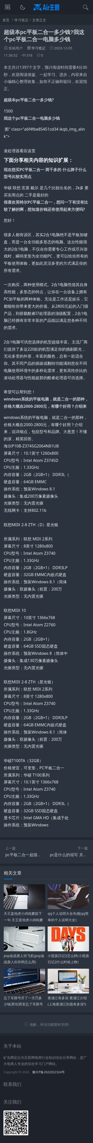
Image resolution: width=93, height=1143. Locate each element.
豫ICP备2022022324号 (48, 1072)
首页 (5, 20)
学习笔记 (21, 20)
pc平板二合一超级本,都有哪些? (32, 854)
